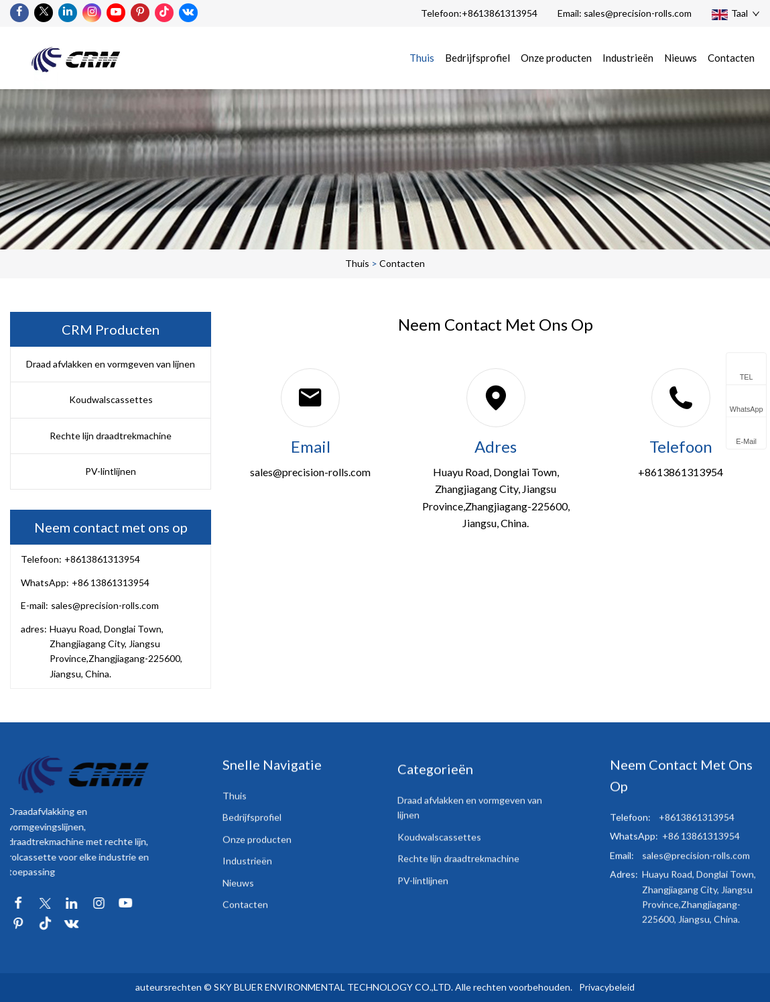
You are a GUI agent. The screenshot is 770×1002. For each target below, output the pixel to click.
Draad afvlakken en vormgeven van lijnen (110, 364)
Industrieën (627, 58)
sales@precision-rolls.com (638, 13)
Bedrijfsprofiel (477, 58)
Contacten (731, 58)
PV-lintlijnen (110, 471)
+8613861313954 (499, 13)
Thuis (421, 58)
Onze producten (556, 58)
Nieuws (680, 58)
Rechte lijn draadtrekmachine (111, 435)
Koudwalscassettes (111, 399)
